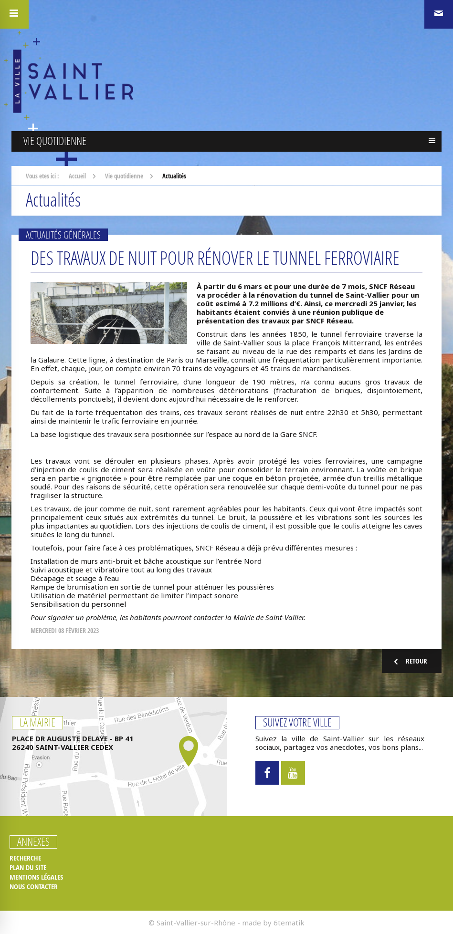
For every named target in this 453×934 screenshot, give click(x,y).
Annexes (33, 842)
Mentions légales (36, 877)
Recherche (25, 858)
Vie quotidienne (124, 176)
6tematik (289, 922)
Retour (409, 661)
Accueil (77, 176)
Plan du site (28, 867)
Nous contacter (34, 887)
